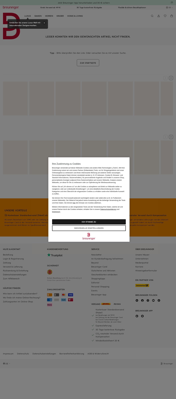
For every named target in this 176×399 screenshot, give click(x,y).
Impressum (56, 212)
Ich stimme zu (89, 222)
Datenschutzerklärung (108, 209)
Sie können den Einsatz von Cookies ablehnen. (82, 203)
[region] (89, 199)
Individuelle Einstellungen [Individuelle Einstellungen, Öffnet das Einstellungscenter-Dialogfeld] (88, 228)
